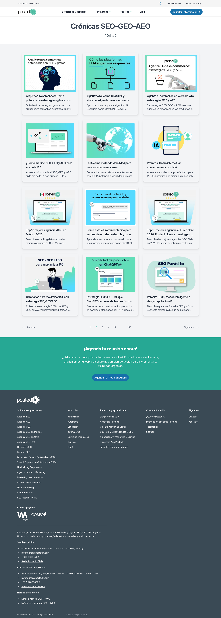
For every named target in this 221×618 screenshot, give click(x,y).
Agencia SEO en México (29, 432)
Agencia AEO (23, 421)
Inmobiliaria (73, 416)
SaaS (70, 447)
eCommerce (74, 432)
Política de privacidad (77, 614)
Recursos (126, 11)
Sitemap (150, 432)
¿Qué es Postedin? (155, 416)
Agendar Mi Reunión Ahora (110, 377)
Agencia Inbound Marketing (31, 472)
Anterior (29, 327)
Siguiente (191, 327)
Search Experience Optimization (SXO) (37, 462)
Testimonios (152, 426)
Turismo (72, 442)
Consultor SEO (24, 447)
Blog (142, 11)
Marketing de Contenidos (30, 477)
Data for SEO (23, 452)
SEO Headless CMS (27, 497)
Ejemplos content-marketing (114, 447)
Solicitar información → (186, 12)
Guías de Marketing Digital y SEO (116, 432)
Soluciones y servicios (76, 11)
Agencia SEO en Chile (28, 437)
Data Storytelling (25, 487)
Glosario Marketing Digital (113, 426)
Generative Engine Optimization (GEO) (36, 457)
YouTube (193, 421)
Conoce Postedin (173, 3)
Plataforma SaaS (25, 492)
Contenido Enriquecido (29, 482)
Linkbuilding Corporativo (29, 467)
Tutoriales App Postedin (112, 442)
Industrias (104, 11)
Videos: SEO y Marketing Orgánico (117, 437)
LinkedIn (193, 416)
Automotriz (73, 421)
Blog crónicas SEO (109, 416)
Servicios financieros (78, 437)
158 (129, 327)
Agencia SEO (23, 416)
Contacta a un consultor (29, 3)
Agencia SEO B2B (26, 442)
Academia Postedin (110, 421)
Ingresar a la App (193, 3)
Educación (73, 426)
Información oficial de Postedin (162, 421)
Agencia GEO (24, 426)
